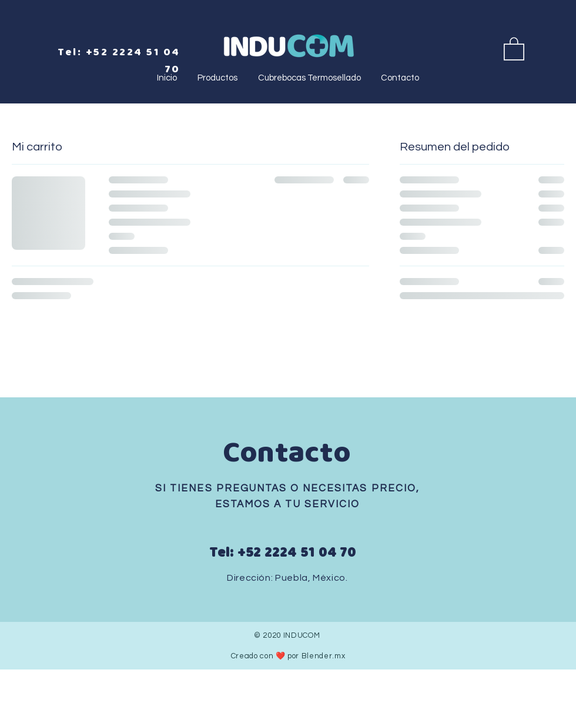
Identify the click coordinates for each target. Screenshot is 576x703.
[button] (514, 48)
